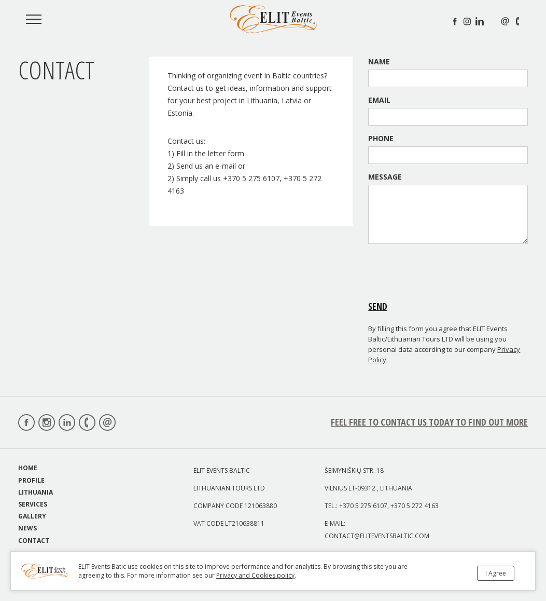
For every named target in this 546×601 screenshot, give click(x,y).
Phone (381, 138)
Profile (31, 480)
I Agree (495, 573)
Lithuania (35, 492)
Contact (33, 540)
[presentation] (447, 272)
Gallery (32, 516)
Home (27, 467)
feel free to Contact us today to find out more (429, 422)
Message (385, 177)
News (27, 528)
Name (379, 61)
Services (32, 504)
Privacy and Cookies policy (255, 575)
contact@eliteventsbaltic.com (377, 535)
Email (379, 100)
